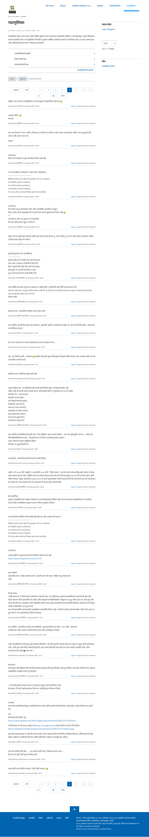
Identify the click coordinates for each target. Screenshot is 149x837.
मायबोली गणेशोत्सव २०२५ (81, 6)
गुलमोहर (100, 6)
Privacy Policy (93, 829)
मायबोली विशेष (114, 6)
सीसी (67, 818)
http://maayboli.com (45, 726)
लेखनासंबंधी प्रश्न (20, 59)
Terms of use (81, 829)
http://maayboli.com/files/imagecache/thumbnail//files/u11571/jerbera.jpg (41, 729)
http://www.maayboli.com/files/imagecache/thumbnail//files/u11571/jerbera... (42, 721)
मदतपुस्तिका (131, 6)
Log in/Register (108, 29)
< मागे (26, 90)
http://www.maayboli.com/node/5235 (25, 559)
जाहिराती (49, 818)
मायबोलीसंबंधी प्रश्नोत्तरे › (85, 70)
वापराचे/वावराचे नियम (83, 821)
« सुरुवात (16, 90)
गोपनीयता (95, 821)
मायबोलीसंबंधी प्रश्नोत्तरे (22, 53)
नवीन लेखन (49, 6)
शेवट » (63, 96)
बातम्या (58, 818)
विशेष (40, 818)
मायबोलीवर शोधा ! (108, 66)
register (29, 79)
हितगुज (63, 6)
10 (39, 96)
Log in (14, 79)
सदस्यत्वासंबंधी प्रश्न (21, 64)
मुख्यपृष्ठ (17, 17)
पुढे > (53, 96)
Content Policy (105, 829)
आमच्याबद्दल (104, 821)
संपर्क (111, 821)
